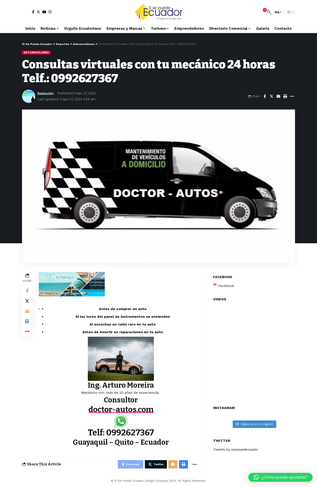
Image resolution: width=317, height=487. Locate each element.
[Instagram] (50, 12)
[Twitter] (38, 12)
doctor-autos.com (121, 409)
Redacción (46, 93)
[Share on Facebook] (265, 96)
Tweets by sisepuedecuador (237, 447)
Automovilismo (36, 52)
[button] (280, 477)
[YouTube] (44, 12)
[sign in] (26, 12)
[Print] (285, 96)
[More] (292, 96)
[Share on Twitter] (271, 96)
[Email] (278, 96)
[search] (269, 12)
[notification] (262, 12)
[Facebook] (33, 12)
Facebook (226, 283)
